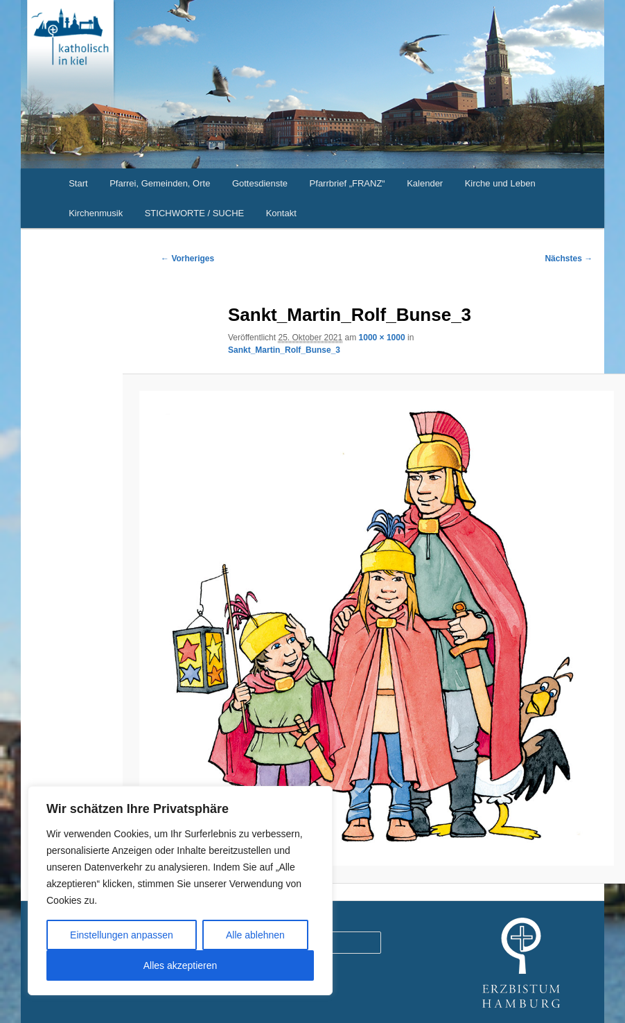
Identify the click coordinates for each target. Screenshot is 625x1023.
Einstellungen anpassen (121, 935)
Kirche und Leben (500, 183)
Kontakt (281, 213)
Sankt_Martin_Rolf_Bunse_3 (284, 350)
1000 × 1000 (382, 337)
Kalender (425, 183)
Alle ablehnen (255, 935)
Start (78, 183)
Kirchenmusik (96, 213)
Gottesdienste (260, 183)
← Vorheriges (187, 258)
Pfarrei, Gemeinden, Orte (159, 183)
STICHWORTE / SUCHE (195, 213)
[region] (180, 890)
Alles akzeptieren (180, 965)
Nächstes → (568, 258)
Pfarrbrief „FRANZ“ (347, 183)
